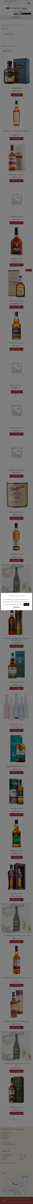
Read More (16, 607)
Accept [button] (26, 604)
